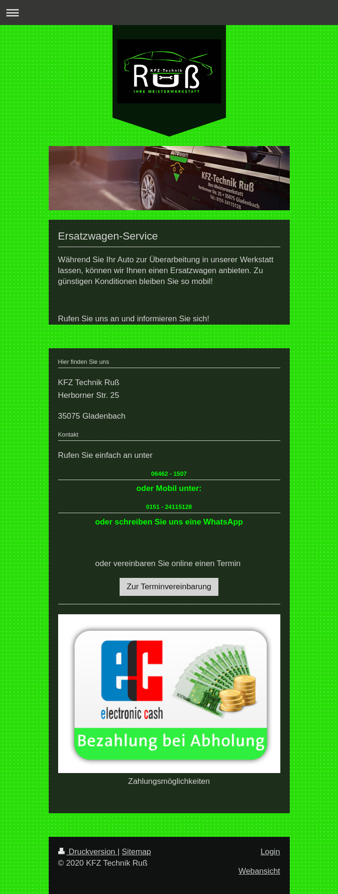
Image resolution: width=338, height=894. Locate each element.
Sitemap (136, 851)
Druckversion (88, 851)
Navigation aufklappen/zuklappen (169, 12)
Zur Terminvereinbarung (169, 586)
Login (270, 851)
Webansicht (259, 871)
